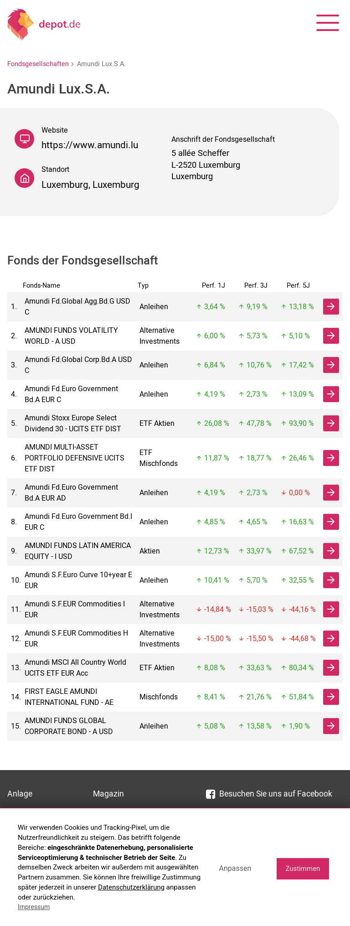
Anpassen (235, 868)
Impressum (34, 906)
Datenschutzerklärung (131, 887)
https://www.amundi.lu (89, 145)
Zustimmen (302, 868)
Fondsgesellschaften (38, 64)
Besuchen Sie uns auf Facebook (269, 794)
